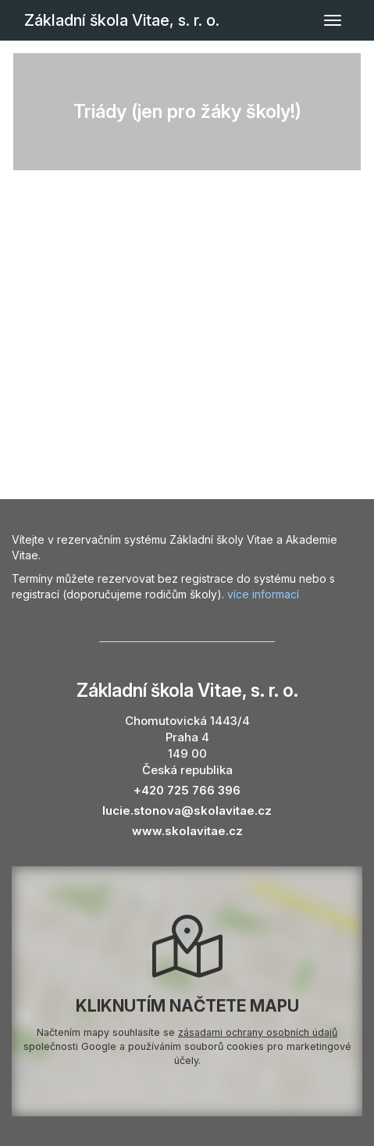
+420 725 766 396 (187, 790)
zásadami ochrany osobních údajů (257, 1032)
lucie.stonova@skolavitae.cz (187, 810)
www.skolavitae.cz (187, 830)
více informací (263, 594)
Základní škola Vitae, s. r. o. (121, 20)
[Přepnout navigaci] (332, 20)
